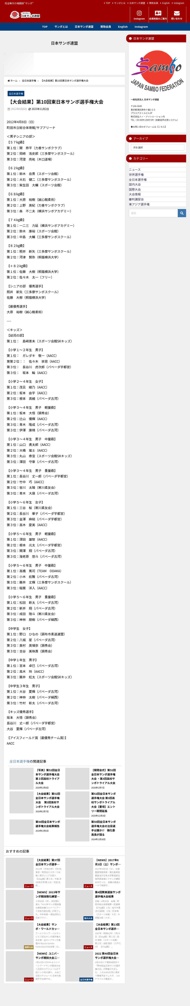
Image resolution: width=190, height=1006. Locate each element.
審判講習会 (136, 199)
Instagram (179, 2)
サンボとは (119, 2)
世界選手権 (136, 174)
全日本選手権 (16, 93)
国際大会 (135, 189)
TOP (108, 2)
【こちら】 (161, 126)
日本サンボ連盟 (137, 2)
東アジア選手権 (139, 204)
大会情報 (135, 194)
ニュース (135, 169)
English (166, 2)
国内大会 (135, 184)
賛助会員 (153, 2)
